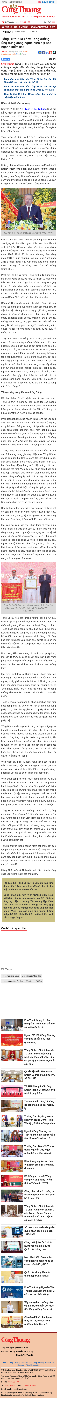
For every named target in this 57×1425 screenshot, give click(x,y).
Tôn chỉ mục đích (33, 1365)
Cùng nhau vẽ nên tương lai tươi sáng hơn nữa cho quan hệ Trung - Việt (39, 1194)
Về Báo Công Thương (11, 1363)
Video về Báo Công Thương (32, 1363)
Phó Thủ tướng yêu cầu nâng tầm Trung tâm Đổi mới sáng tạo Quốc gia (39, 1023)
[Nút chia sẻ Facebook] (21, 59)
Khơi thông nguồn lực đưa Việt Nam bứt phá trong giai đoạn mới (39, 1164)
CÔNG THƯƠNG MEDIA (11, 17)
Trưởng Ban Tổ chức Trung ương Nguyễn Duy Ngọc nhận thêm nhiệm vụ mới (39, 1149)
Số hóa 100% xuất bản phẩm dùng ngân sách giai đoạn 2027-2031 (39, 1231)
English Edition (48, 2)
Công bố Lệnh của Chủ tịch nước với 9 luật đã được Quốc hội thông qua (39, 1246)
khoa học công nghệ (11, 976)
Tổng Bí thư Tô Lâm (35, 109)
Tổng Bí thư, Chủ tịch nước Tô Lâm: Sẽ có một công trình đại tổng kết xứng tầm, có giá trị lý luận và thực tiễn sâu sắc (39, 1057)
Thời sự (8, 27)
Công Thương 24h (21, 27)
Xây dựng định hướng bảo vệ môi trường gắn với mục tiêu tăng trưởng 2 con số (39, 1305)
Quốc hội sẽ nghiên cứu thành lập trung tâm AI (37, 1274)
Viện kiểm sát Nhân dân (31, 976)
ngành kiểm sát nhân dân (13, 981)
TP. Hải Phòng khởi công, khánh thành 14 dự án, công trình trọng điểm (39, 1090)
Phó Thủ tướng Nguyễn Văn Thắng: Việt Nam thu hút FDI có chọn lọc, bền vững (39, 1291)
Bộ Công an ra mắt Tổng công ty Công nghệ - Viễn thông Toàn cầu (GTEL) (38, 1179)
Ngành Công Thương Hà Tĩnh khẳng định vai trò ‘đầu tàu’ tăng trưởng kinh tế (39, 1134)
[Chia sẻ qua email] (50, 59)
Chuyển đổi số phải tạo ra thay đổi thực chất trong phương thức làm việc (38, 1320)
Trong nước (20, 32)
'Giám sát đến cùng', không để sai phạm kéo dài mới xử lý (39, 1105)
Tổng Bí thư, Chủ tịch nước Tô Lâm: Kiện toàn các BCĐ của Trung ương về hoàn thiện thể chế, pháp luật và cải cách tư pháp (39, 1213)
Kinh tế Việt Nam (29, 17)
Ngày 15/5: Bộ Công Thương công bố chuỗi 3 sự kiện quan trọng (39, 1038)
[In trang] (54, 59)
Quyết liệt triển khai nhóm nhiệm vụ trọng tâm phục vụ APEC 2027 (39, 1075)
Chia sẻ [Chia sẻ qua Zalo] (6, 59)
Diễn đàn (32, 32)
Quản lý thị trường (39, 27)
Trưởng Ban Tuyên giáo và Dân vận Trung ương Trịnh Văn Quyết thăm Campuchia (39, 1120)
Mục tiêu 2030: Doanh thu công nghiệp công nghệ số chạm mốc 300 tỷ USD (38, 1261)
